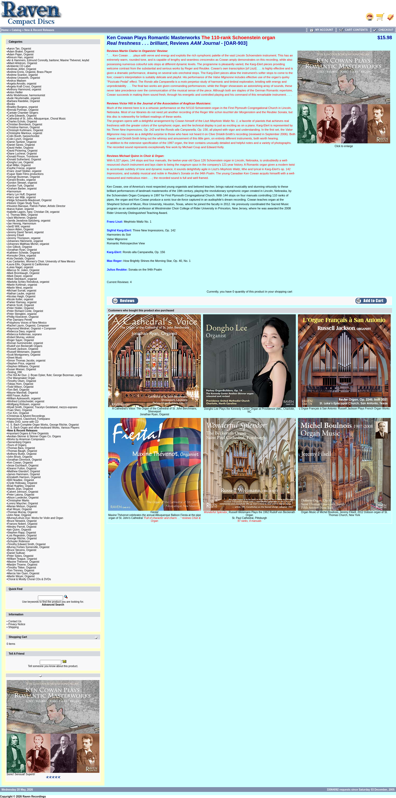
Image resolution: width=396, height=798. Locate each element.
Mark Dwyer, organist (20, 276)
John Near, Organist (19, 515)
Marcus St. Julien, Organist (23, 270)
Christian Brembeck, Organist (25, 124)
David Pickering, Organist (23, 150)
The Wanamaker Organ (21, 378)
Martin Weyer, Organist (21, 576)
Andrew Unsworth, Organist (24, 77)
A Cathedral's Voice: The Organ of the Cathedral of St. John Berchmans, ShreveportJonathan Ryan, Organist (154, 411)
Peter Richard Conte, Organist (25, 311)
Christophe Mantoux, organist (25, 133)
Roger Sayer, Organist (21, 340)
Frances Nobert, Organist (22, 523)
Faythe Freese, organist (22, 168)
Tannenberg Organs (19, 442)
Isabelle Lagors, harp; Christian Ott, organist (34, 211)
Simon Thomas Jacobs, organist (27, 360)
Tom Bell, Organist (18, 389)
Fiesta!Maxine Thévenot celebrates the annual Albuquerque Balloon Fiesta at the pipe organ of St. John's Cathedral (154, 516)
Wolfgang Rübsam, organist (24, 404)
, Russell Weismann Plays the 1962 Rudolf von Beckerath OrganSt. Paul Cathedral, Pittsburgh (249, 516)
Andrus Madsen (17, 80)
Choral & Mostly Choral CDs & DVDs (29, 579)
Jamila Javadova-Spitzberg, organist (29, 220)
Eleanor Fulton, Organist (22, 468)
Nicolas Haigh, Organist (22, 296)
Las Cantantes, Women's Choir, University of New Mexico (41, 261)
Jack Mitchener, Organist (22, 217)
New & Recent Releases (39, 30)
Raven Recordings (34, 796)
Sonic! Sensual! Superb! (21, 774)
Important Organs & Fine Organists (28, 433)
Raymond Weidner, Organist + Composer (32, 328)
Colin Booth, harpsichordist (23, 136)
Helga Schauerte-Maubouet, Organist (30, 200)
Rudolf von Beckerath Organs (25, 346)
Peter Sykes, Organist (20, 555)
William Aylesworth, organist (24, 398)
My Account (321, 29)
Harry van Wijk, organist (22, 197)
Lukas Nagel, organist (20, 267)
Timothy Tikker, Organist (22, 567)
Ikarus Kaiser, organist (21, 209)
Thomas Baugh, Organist (22, 450)
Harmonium (14, 191)
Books (11, 104)
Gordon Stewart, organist (22, 182)
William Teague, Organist (22, 558)
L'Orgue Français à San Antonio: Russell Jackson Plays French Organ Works (344, 408)
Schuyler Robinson (19, 541)
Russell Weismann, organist (24, 351)
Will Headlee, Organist (21, 480)
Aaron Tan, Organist (19, 48)
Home (5, 30)
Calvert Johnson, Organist (23, 491)
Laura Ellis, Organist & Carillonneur (28, 264)
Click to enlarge (343, 145)
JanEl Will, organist (19, 226)
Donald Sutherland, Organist (24, 159)
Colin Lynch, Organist (20, 139)
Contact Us (14, 621)
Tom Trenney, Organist (21, 570)
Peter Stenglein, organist (22, 313)
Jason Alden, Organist (21, 229)
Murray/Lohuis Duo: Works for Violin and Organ (35, 518)
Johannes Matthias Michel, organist (28, 244)
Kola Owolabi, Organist (21, 258)
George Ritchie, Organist (22, 538)
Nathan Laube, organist (21, 293)
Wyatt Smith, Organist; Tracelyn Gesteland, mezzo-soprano (42, 407)
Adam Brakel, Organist (21, 51)
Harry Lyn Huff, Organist (22, 194)
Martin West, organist (20, 287)
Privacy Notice (16, 624)
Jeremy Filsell (16, 235)
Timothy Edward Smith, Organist (27, 544)
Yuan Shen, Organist (20, 410)
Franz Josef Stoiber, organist (24, 171)
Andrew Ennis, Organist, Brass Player (30, 71)
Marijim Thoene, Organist (22, 564)
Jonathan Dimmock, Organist (25, 459)
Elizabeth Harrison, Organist (24, 477)
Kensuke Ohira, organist (22, 255)
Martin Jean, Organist (20, 488)
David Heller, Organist (20, 147)
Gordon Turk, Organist (21, 185)
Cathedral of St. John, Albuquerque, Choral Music (37, 118)
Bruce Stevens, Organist (22, 550)
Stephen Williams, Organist (24, 366)
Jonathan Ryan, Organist (22, 249)
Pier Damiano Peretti (20, 319)
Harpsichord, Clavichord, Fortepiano (29, 418)
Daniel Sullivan (16, 553)
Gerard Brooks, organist (22, 179)
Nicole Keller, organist (20, 299)
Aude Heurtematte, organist (24, 98)
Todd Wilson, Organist (21, 386)
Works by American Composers (26, 439)
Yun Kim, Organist (18, 413)
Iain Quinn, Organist (19, 529)
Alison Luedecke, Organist (23, 497)
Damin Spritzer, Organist (22, 141)
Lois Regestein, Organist (22, 535)
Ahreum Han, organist (20, 57)
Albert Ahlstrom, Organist (22, 63)
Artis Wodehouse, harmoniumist (26, 95)
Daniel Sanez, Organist (21, 144)
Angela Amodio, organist (22, 83)
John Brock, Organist (20, 456)
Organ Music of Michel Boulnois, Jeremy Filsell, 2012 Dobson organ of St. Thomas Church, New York (344, 514)
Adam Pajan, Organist (21, 54)
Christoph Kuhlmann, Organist (25, 130)
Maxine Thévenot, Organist (23, 561)
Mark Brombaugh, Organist (23, 273)
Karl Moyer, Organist (20, 509)
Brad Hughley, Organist (21, 485)
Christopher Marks (18, 500)
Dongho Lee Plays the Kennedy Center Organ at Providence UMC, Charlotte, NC (249, 410)
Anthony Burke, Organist (22, 453)
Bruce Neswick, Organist (22, 520)
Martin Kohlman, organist (22, 284)
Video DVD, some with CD (23, 421)
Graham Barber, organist (22, 188)
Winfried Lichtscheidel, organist (26, 401)
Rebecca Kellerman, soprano (25, 334)
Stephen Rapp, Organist (22, 532)
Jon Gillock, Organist (20, 246)
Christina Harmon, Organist (24, 127)
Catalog (16, 30)
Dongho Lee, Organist (21, 162)
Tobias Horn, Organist (20, 383)
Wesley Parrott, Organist (22, 526)
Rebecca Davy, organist (22, 331)
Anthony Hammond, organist (24, 89)
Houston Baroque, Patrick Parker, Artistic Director (36, 206)
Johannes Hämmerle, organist (25, 241)
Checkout (383, 29)
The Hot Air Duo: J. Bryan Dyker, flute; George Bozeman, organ (45, 375)
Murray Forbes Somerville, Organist (29, 547)
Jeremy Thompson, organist (24, 238)
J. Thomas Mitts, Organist (23, 214)
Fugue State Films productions (26, 174)
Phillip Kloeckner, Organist (23, 316)
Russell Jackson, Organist (23, 348)
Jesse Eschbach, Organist (23, 465)
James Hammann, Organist (24, 474)
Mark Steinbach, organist (22, 278)
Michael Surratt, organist (22, 290)
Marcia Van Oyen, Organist (23, 573)
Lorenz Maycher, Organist (23, 503)
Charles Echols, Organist (22, 121)
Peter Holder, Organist (21, 308)
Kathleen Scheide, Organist (24, 252)
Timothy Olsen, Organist (22, 381)
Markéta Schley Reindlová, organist (28, 281)
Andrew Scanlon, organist (23, 74)
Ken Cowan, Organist (20, 462)
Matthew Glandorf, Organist (24, 471)
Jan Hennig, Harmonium (22, 223)
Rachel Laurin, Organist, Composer (28, 325)
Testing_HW (15, 372)
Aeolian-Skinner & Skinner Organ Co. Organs (34, 436)
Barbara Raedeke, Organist (24, 101)
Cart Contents (353, 29)
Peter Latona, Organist (21, 494)
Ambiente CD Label (19, 66)
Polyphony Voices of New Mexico (27, 322)
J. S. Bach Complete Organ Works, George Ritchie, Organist (43, 424)
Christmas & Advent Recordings (26, 416)
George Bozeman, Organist (24, 176)
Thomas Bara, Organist (21, 448)
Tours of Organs (17, 445)
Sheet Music (15, 357)
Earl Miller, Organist (19, 165)
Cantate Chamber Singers (23, 112)
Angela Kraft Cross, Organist (24, 86)
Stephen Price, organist (21, 363)
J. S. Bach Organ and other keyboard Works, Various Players (44, 427)
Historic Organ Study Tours (23, 203)
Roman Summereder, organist (25, 343)
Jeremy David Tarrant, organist (26, 232)
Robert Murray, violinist (21, 337)
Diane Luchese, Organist (22, 153)
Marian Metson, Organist (22, 506)
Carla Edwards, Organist (22, 115)
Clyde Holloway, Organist (22, 483)
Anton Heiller (15, 92)
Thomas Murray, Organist (23, 512)
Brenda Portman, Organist (23, 109)
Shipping (13, 627)
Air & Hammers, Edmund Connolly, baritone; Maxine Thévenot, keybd (48, 60)
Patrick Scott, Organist (21, 305)
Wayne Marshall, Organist (23, 392)
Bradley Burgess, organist (23, 106)
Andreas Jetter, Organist (22, 69)
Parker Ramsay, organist (22, 302)
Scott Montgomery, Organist (24, 354)
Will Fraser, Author (18, 395)
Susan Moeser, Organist (22, 369)
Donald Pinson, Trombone (23, 156)
